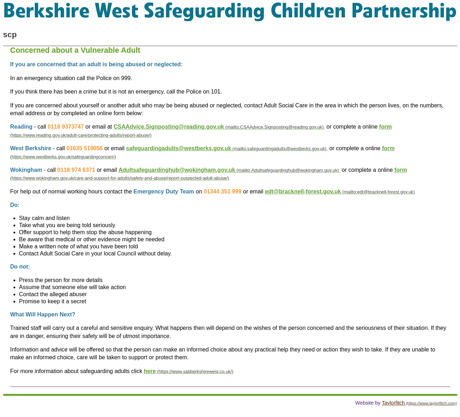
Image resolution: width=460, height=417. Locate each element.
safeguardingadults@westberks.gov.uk (178, 148)
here (150, 371)
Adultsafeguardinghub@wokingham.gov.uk (176, 170)
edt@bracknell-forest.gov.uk (303, 191)
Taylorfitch (393, 403)
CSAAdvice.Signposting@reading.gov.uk (168, 127)
